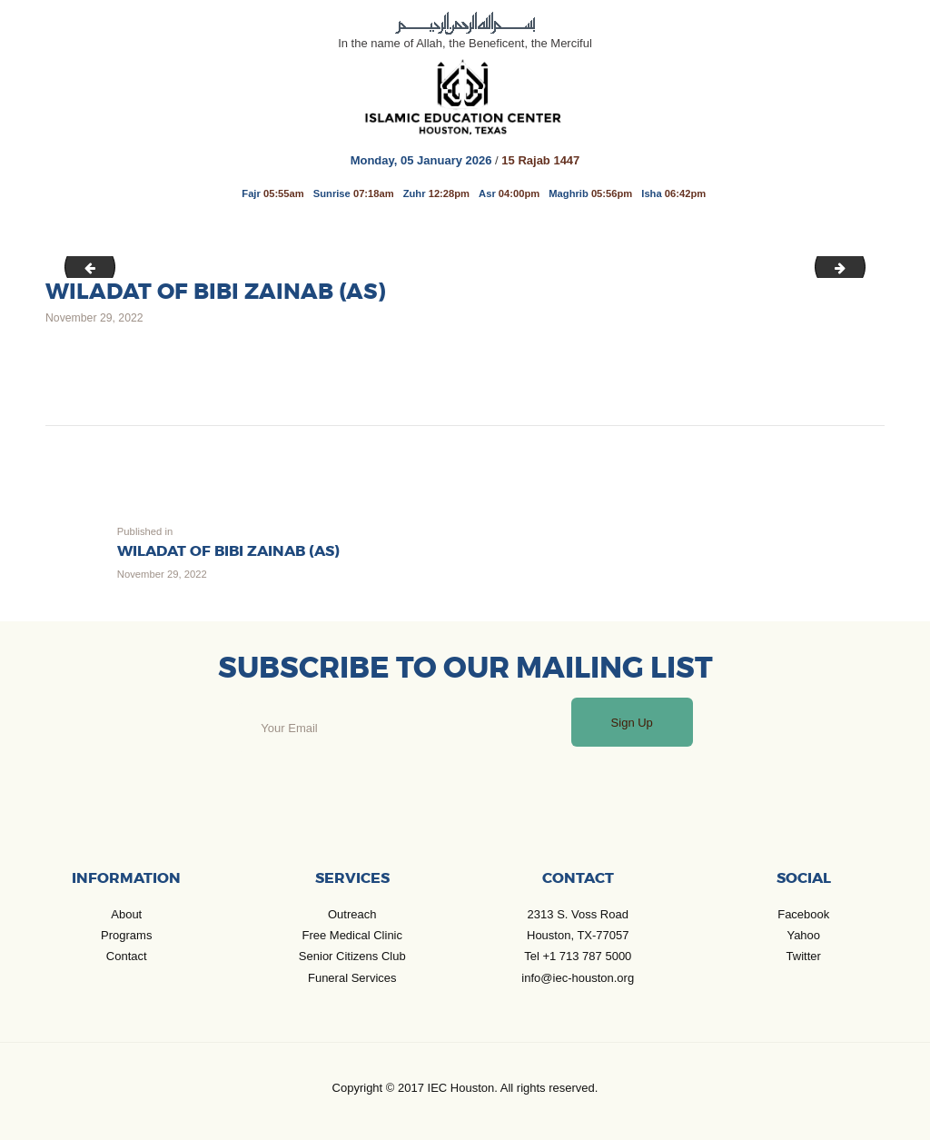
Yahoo (803, 935)
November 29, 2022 (94, 318)
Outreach (352, 914)
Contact (126, 956)
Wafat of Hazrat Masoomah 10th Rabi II (85, 266)
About (126, 914)
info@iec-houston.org (577, 978)
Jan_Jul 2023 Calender (859, 266)
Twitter (804, 956)
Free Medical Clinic (352, 935)
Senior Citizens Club (352, 956)
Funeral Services (352, 978)
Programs (126, 935)
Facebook (803, 914)
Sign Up (632, 722)
